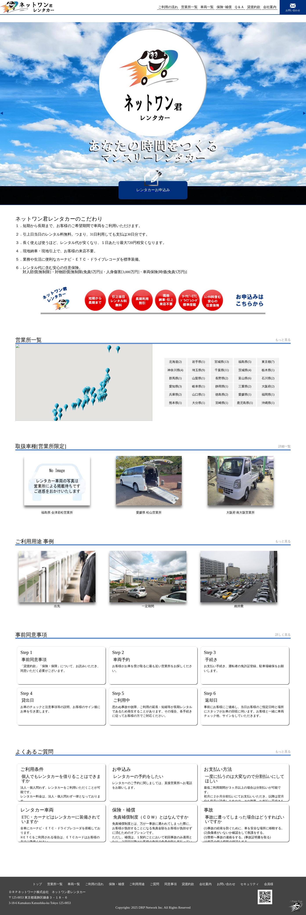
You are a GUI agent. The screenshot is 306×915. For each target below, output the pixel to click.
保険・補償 (116, 884)
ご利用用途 (137, 884)
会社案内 (205, 884)
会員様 (268, 884)
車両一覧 (74, 884)
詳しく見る (283, 634)
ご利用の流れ (94, 884)
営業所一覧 (55, 884)
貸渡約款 (188, 884)
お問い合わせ (293, 7)
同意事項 (170, 884)
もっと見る (283, 339)
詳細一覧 (284, 446)
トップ (37, 884)
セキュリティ (249, 884)
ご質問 (154, 884)
